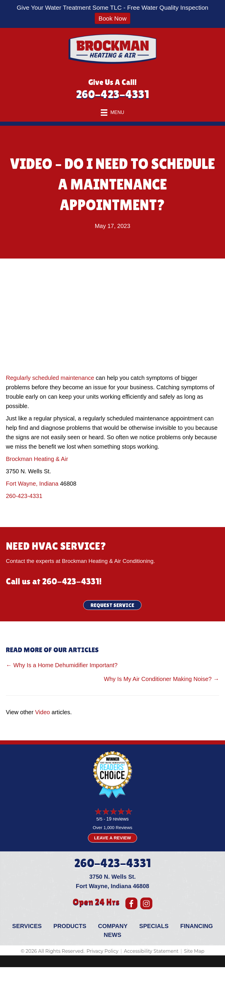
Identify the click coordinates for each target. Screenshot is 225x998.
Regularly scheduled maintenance (50, 378)
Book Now (112, 18)
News (112, 935)
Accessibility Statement (151, 951)
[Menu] (112, 112)
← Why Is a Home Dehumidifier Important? (61, 665)
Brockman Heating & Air (37, 459)
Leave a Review (112, 837)
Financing (196, 926)
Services (27, 926)
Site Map (194, 951)
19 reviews (117, 818)
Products (69, 926)
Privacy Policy (102, 951)
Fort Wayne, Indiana (32, 483)
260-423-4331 (112, 94)
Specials (153, 926)
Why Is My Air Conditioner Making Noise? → (161, 679)
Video (42, 712)
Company (113, 926)
